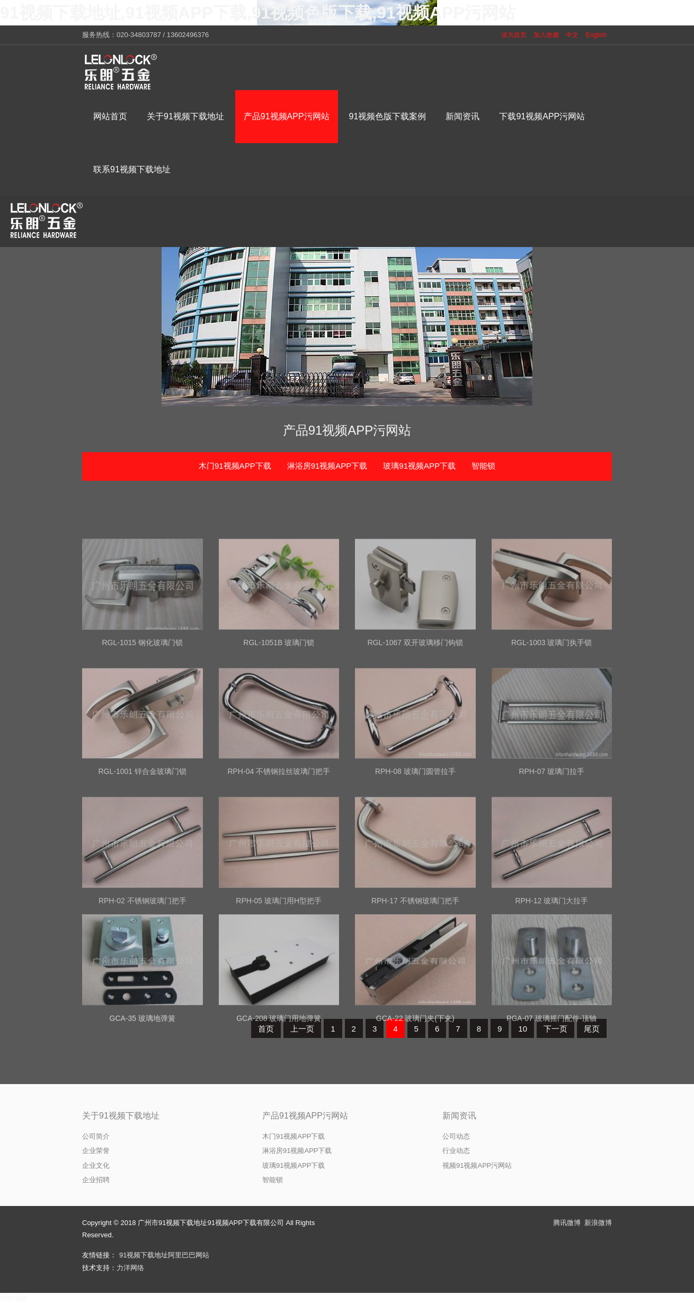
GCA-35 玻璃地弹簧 (142, 1098)
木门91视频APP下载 (235, 465)
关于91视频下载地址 (120, 1115)
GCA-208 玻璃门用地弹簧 (278, 1098)
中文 (572, 35)
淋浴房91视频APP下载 (327, 465)
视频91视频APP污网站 (477, 1165)
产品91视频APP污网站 (347, 430)
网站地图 (14, 1298)
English (596, 35)
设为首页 (514, 35)
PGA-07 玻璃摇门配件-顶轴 (551, 1098)
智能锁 (483, 465)
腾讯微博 (567, 1223)
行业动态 (456, 1151)
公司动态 (456, 1136)
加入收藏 (546, 35)
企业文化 (96, 1165)
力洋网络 (130, 1268)
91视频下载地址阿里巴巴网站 (164, 1255)
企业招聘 (96, 1180)
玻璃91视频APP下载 (419, 465)
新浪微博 (598, 1223)
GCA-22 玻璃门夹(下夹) (415, 1098)
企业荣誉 (96, 1151)
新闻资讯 (459, 1115)
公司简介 (96, 1136)
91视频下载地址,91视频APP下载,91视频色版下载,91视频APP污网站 (257, 12)
